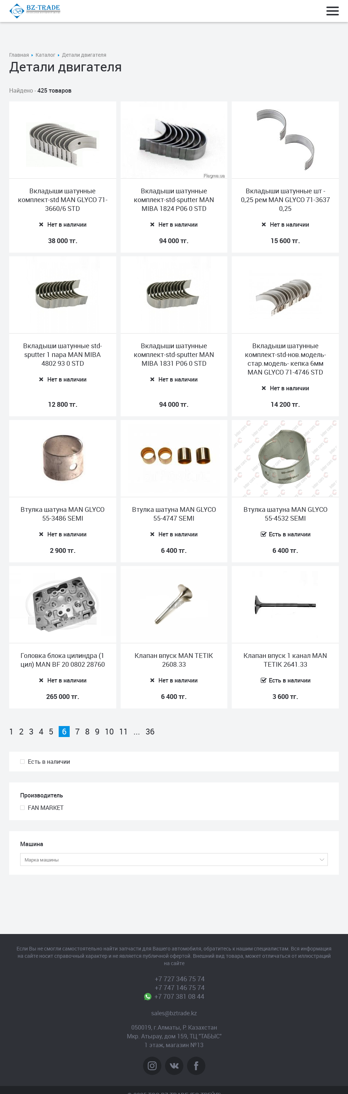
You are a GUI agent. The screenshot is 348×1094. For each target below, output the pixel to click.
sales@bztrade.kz (174, 1013)
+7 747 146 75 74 (180, 987)
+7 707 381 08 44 (179, 996)
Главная (19, 54)
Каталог (45, 54)
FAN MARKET (45, 807)
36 (150, 731)
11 (123, 731)
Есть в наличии (49, 761)
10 (109, 731)
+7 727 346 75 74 (180, 978)
